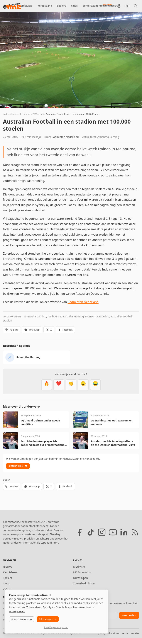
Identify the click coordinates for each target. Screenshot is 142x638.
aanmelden (129, 615)
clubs (74, 5)
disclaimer (113, 633)
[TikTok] (91, 532)
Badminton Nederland (65, 137)
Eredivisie (79, 566)
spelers (61, 5)
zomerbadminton (93, 5)
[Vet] (46, 384)
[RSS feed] (135, 532)
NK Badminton (82, 572)
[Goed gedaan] (71, 384)
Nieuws (7, 566)
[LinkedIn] (124, 532)
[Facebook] (79, 532)
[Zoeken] (135, 6)
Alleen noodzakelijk (21, 619)
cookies (135, 633)
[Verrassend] (83, 384)
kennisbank (45, 5)
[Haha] (95, 384)
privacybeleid (17, 611)
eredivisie (27, 5)
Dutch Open (80, 578)
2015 (35, 114)
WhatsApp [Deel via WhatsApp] (32, 329)
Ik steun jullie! (18, 465)
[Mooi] (58, 384)
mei (42, 114)
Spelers (7, 578)
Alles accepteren (47, 619)
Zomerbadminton (84, 583)
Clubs (6, 583)
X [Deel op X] (49, 329)
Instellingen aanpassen (56, 627)
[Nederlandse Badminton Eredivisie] (107, 6)
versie (125, 633)
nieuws (11, 5)
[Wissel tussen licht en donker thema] (127, 6)
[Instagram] (102, 532)
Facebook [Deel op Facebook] (65, 329)
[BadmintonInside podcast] (119, 6)
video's (113, 5)
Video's (7, 589)
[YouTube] (113, 532)
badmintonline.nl (12, 114)
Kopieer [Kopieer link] (11, 329)
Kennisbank (10, 572)
